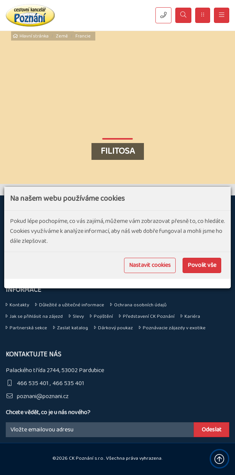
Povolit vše (202, 265)
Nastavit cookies (150, 265)
